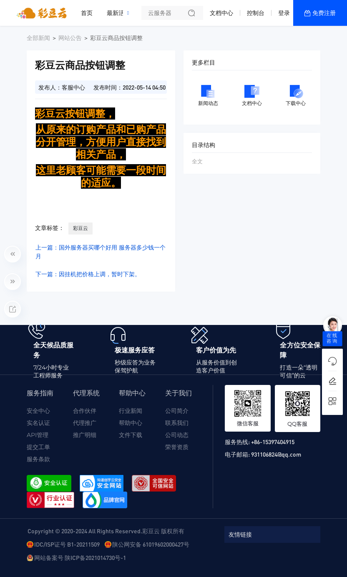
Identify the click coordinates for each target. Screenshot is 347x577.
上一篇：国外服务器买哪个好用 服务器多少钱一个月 (100, 252)
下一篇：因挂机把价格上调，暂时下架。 (88, 274)
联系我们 (177, 423)
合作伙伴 (84, 411)
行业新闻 (130, 411)
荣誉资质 (177, 447)
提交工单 (38, 447)
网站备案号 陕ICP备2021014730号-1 (80, 557)
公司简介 (177, 411)
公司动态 (177, 435)
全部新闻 (38, 38)
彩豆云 (80, 228)
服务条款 (38, 459)
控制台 (255, 13)
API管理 (37, 435)
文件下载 (130, 435)
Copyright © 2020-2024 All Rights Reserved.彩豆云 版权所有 (106, 531)
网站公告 (70, 38)
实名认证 (38, 423)
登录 (284, 13)
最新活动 (120, 9)
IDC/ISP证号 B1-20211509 (67, 544)
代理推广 (84, 423)
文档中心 (221, 13)
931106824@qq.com (276, 454)
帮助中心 (130, 423)
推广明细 (84, 435)
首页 (87, 13)
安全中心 (38, 411)
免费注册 (324, 13)
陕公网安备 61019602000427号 (150, 544)
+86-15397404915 (272, 441)
